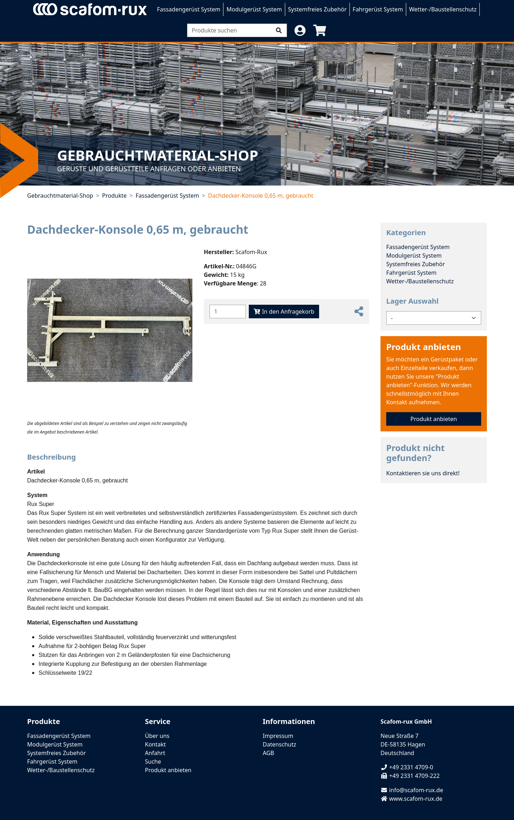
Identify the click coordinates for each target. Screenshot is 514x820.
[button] (300, 30)
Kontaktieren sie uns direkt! (423, 473)
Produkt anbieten (423, 347)
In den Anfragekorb (283, 311)
